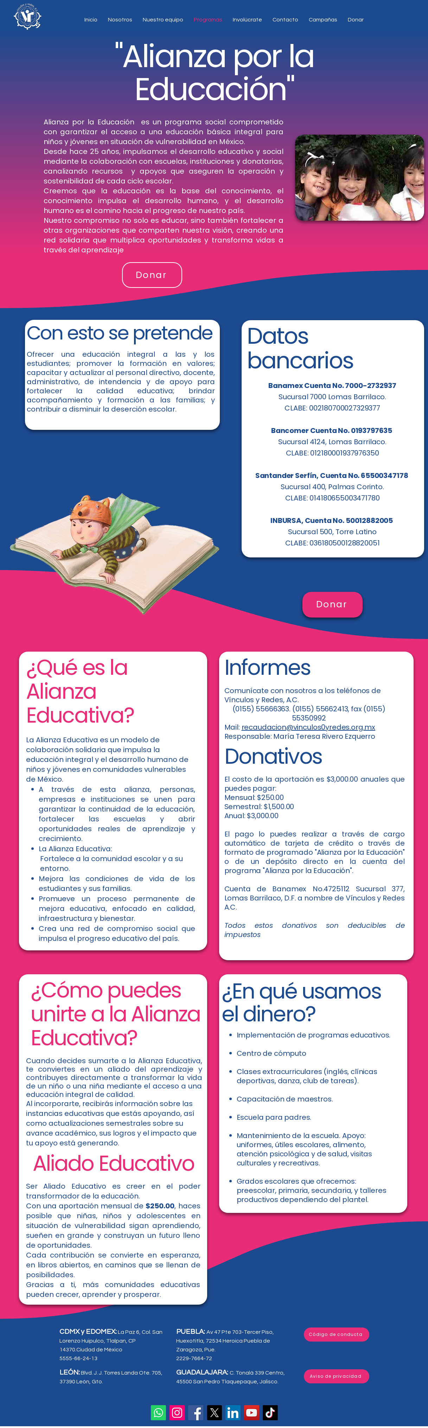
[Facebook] (195, 1412)
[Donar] (152, 275)
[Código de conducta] (336, 1334)
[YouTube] (251, 1412)
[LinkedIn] (233, 1412)
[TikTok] (270, 1412)
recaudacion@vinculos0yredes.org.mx (309, 727)
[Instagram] (177, 1412)
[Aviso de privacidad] (336, 1376)
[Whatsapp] (158, 1412)
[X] (214, 1412)
